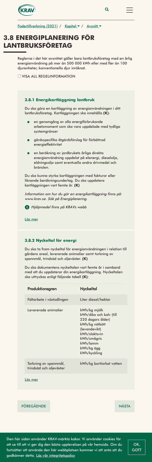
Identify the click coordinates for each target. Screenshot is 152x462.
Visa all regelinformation (46, 76)
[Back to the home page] (27, 10)
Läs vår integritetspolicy (55, 455)
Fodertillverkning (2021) (38, 26)
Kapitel (72, 26)
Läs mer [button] (31, 219)
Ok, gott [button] (136, 447)
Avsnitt (94, 26)
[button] (60, 100)
